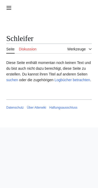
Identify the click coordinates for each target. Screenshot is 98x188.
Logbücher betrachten (72, 80)
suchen (12, 80)
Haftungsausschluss (63, 107)
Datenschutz (15, 107)
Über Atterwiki (36, 107)
